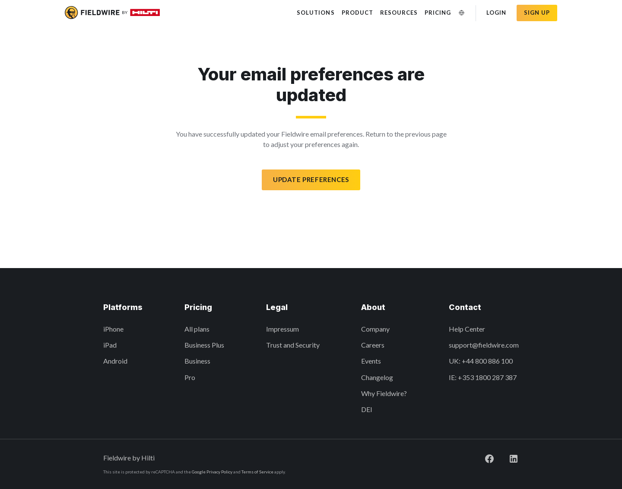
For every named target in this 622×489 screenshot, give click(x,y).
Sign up (537, 12)
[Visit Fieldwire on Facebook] (482, 458)
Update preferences (311, 179)
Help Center (467, 329)
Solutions (315, 12)
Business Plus (204, 345)
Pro (189, 377)
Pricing (438, 12)
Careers (372, 345)
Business (197, 361)
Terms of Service (257, 471)
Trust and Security (293, 345)
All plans (196, 329)
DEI (366, 409)
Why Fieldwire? (384, 393)
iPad (110, 345)
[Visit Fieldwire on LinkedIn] (507, 458)
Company (375, 329)
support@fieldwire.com (484, 345)
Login (496, 12)
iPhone (113, 329)
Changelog (377, 377)
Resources (399, 12)
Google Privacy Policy (212, 471)
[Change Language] (462, 13)
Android (115, 361)
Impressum (282, 329)
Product (357, 12)
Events (371, 361)
